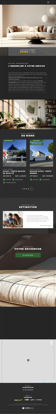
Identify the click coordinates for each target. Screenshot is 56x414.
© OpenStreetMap (50, 382)
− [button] (51, 343)
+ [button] (51, 341)
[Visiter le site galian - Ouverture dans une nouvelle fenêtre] (36, 400)
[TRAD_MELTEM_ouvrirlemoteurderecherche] (5, 2)
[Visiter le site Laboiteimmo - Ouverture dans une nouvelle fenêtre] (28, 409)
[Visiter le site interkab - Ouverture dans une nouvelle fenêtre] (18, 400)
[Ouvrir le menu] (48, 2)
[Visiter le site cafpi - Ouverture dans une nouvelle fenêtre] (26, 400)
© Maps (43, 382)
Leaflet (39, 382)
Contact (54, 121)
